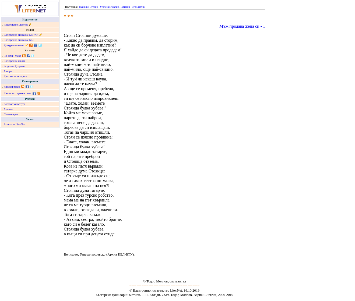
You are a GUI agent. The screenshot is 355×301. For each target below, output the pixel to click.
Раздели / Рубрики (14, 66)
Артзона (8, 109)
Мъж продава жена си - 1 (242, 26)
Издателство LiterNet (16, 24)
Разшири (84, 6)
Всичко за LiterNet (14, 124)
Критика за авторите (15, 76)
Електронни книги (14, 60)
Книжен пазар (12, 86)
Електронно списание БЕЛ (19, 39)
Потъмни (124, 6)
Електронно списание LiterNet (21, 34)
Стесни (94, 6)
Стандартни (138, 6)
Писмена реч (11, 114)
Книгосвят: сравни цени (17, 93)
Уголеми (105, 6)
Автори (8, 71)
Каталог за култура (14, 103)
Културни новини (14, 45)
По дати (8, 55)
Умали (114, 6)
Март (18, 55)
